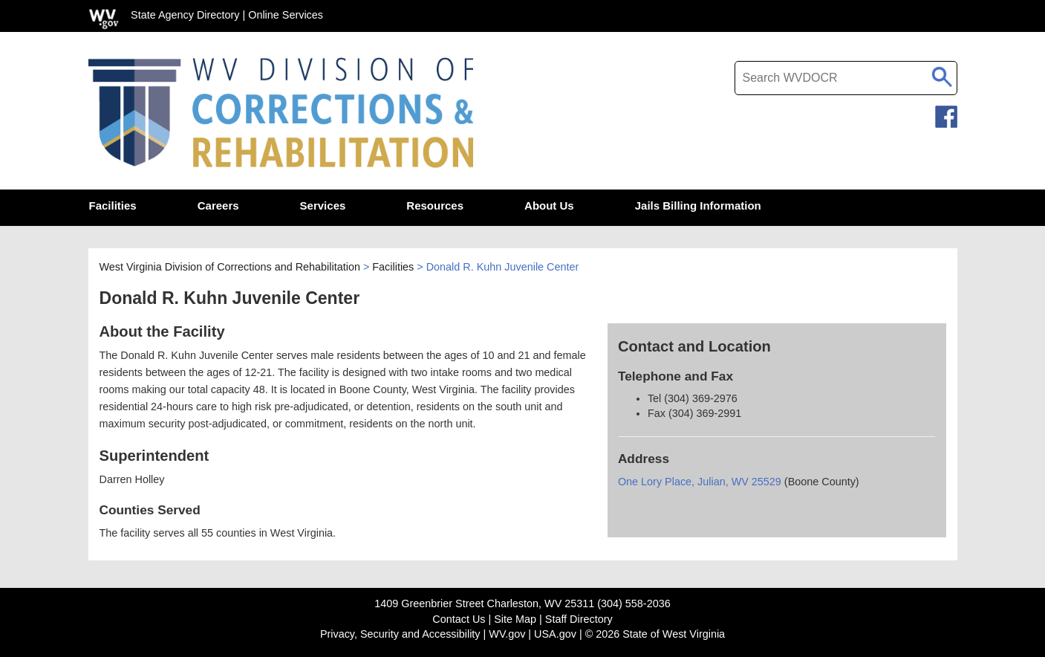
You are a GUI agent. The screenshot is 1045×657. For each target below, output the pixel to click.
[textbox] (846, 78)
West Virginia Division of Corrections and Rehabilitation (230, 267)
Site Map (515, 619)
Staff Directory (579, 619)
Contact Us (458, 619)
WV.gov (507, 634)
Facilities (393, 267)
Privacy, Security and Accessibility (400, 634)
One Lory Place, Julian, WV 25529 (699, 482)
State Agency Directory (185, 15)
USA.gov (555, 634)
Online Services (285, 15)
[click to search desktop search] (942, 74)
